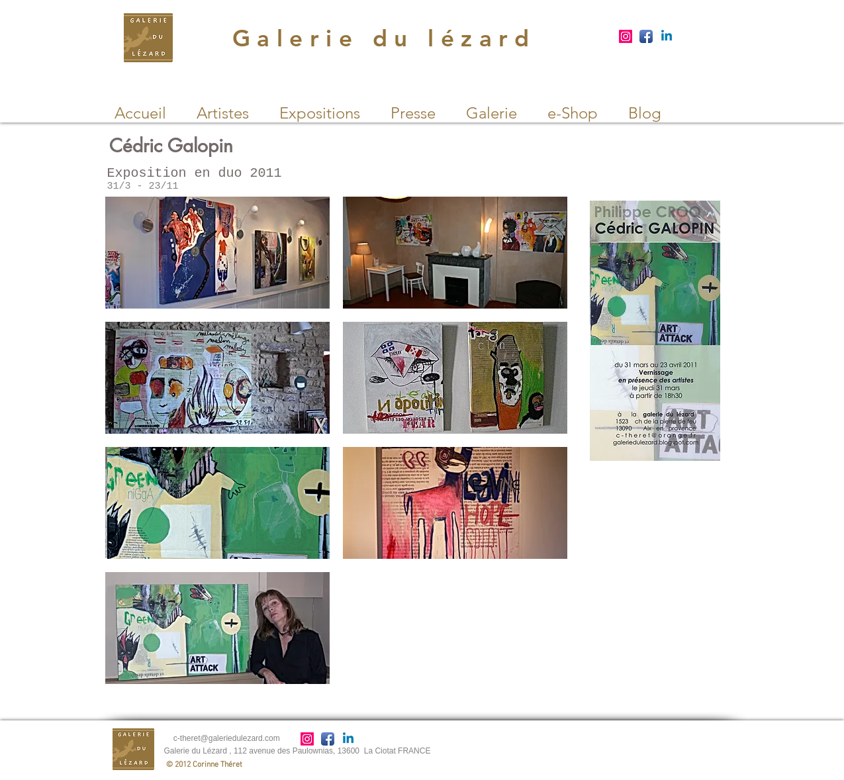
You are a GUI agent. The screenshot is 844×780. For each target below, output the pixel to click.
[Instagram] (625, 36)
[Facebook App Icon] (646, 36)
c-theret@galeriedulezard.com (226, 738)
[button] (217, 253)
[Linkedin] (666, 36)
